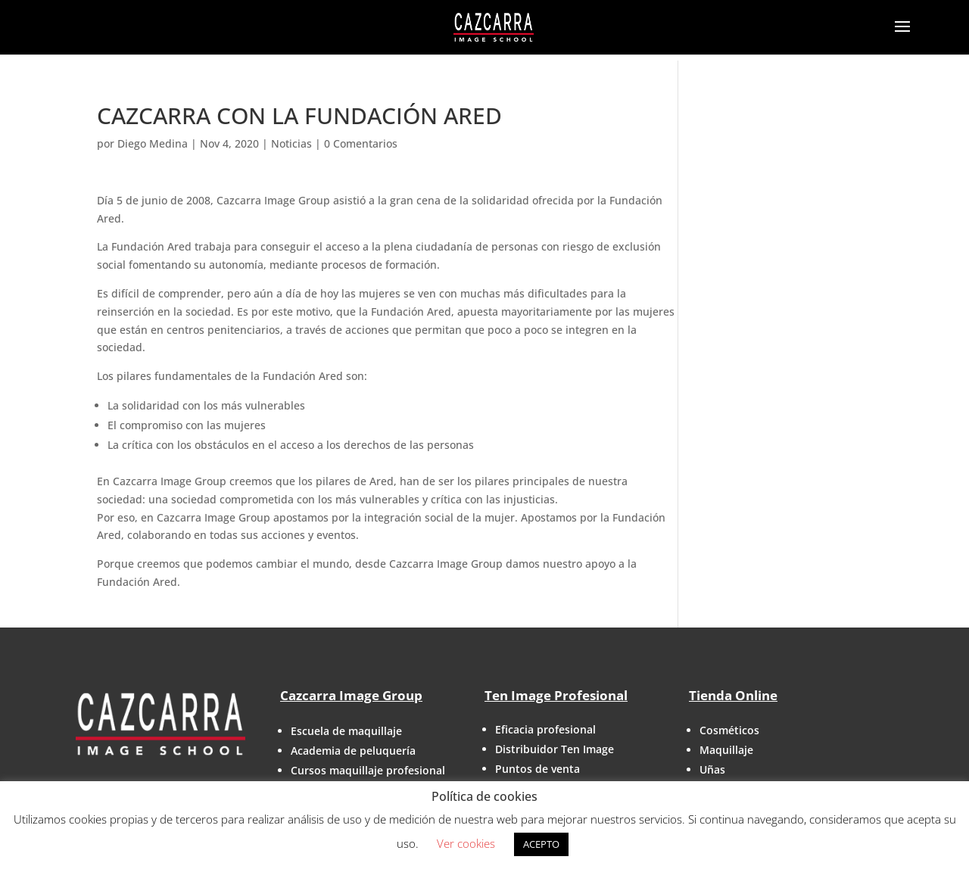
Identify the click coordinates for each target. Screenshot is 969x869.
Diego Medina (152, 143)
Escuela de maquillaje (346, 731)
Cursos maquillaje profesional (368, 770)
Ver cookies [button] (466, 843)
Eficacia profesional (545, 729)
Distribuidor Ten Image (554, 749)
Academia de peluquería (353, 750)
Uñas (712, 769)
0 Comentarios (360, 143)
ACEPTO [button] (541, 844)
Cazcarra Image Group (351, 695)
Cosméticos (729, 730)
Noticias (291, 143)
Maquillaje (726, 750)
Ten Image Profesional (556, 695)
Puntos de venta (537, 769)
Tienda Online (733, 695)
